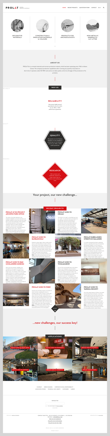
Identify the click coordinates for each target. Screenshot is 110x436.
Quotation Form (84, 7)
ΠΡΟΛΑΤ (12, 8)
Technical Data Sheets (54, 389)
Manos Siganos (15, 415)
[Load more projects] (55, 308)
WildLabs (101, 415)
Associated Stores (40, 389)
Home (64, 7)
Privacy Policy (55, 430)
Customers (66, 389)
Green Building (48, 387)
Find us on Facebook (55, 419)
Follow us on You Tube (55, 423)
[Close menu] (55, 47)
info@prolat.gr (57, 417)
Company (39, 387)
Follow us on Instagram (55, 421)
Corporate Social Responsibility (64, 387)
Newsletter (55, 400)
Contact (94, 7)
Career (73, 389)
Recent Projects (72, 7)
